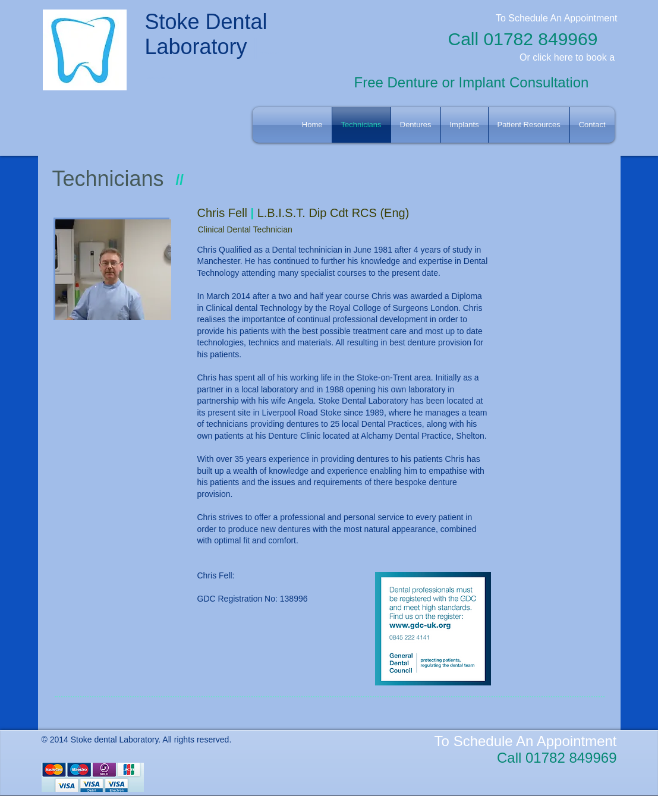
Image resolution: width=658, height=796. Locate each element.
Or (525, 57)
